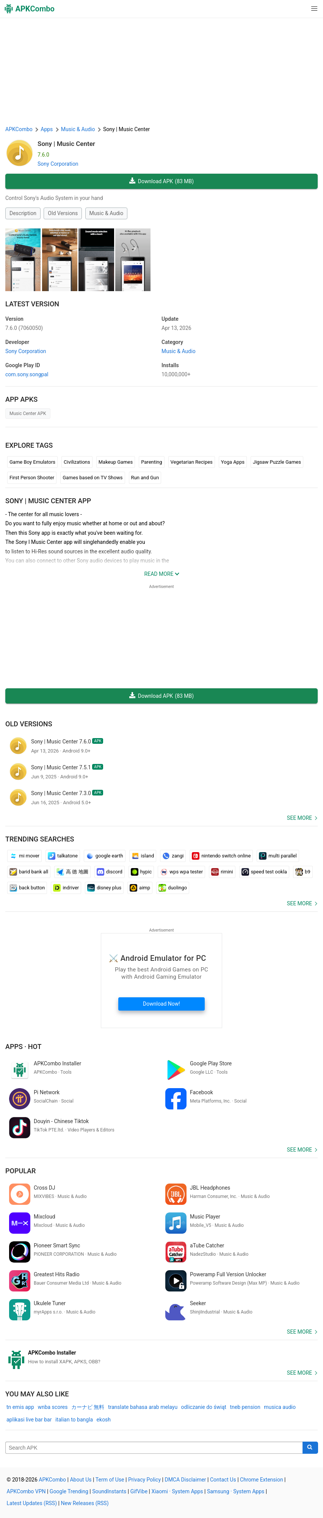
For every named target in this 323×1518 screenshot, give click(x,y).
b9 (302, 872)
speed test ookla (264, 872)
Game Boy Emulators (32, 462)
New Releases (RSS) (84, 1503)
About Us (80, 1480)
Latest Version (32, 304)
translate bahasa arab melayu (142, 1407)
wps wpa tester (181, 872)
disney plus (104, 888)
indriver (66, 888)
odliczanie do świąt (203, 1407)
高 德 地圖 (72, 872)
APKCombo (19, 129)
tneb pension (245, 1407)
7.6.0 (24, 328)
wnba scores (52, 1407)
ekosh (104, 1420)
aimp (140, 888)
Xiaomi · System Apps (177, 1491)
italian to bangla (74, 1420)
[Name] (154, 1448)
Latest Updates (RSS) (32, 1503)
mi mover (24, 856)
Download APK (161, 181)
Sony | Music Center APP (48, 501)
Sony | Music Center (66, 143)
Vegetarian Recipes (192, 462)
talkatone (63, 856)
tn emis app (20, 1407)
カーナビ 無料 (87, 1407)
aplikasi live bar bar (29, 1420)
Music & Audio (106, 213)
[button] (299, 8)
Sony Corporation (58, 164)
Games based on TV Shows (92, 477)
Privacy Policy (144, 1480)
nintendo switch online (221, 856)
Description (22, 213)
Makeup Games (116, 462)
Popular (20, 1171)
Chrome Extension (261, 1480)
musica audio (280, 1407)
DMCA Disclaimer (185, 1480)
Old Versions (63, 213)
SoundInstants (109, 1491)
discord (109, 872)
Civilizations (77, 462)
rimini (222, 872)
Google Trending (69, 1491)
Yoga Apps (233, 462)
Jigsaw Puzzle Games (277, 462)
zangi (172, 856)
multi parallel (277, 856)
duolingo (172, 888)
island (143, 856)
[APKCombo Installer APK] (161, 1357)
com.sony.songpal (27, 374)
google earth (104, 856)
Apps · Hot (23, 1047)
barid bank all (28, 872)
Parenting (151, 462)
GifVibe (138, 1491)
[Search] (310, 1448)
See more (299, 818)
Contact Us (223, 1480)
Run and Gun (145, 477)
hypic (141, 872)
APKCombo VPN (26, 1491)
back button (27, 888)
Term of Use (110, 1480)
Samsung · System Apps (235, 1491)
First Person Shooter (31, 477)
